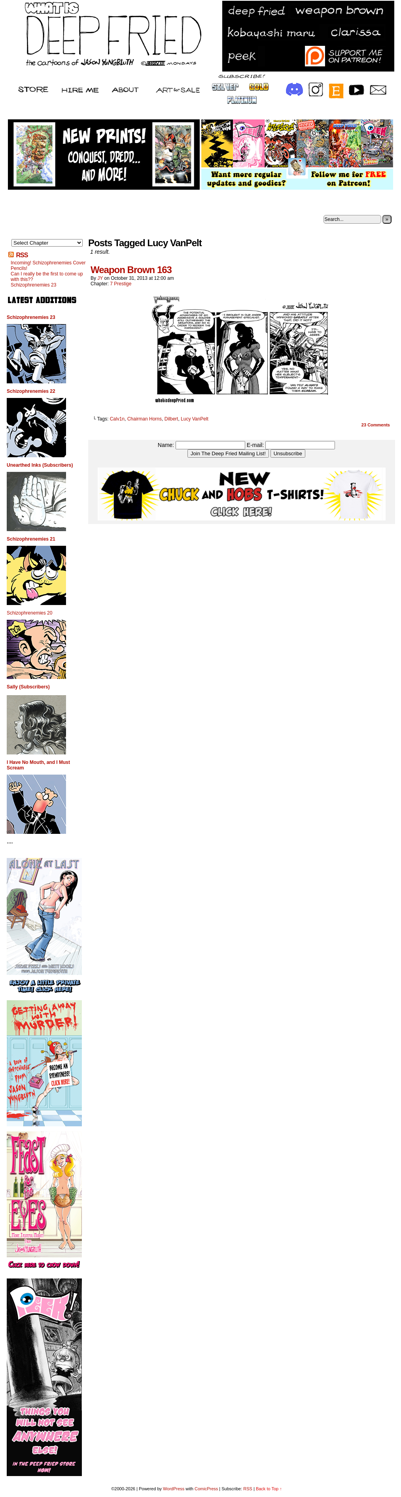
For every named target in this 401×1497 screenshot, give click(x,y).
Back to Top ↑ (269, 1488)
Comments (375, 424)
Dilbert (171, 419)
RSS (22, 255)
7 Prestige (120, 284)
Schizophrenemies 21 (31, 539)
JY (100, 278)
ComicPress (206, 1488)
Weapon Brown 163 (131, 269)
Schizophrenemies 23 (33, 285)
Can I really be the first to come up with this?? (47, 276)
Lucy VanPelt (194, 419)
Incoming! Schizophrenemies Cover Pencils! (48, 265)
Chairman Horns (144, 419)
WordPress (173, 1488)
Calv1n (117, 419)
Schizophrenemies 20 (29, 613)
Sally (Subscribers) (28, 687)
